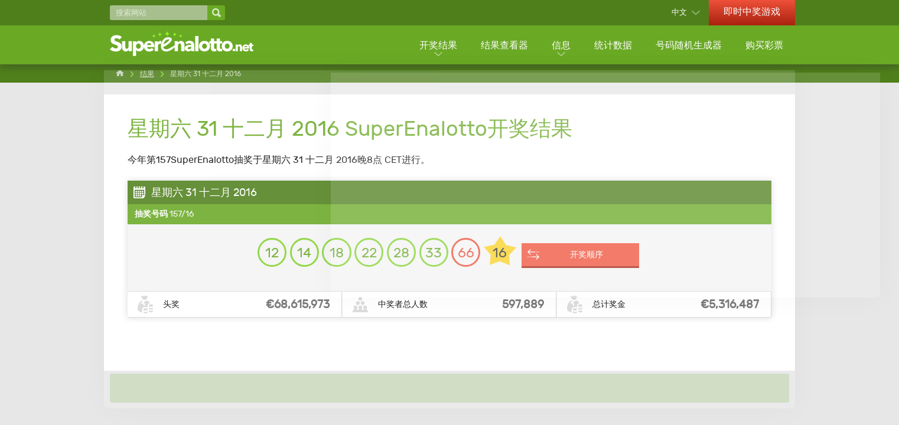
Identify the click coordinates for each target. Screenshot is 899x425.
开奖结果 (435, 45)
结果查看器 (502, 45)
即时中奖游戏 (752, 11)
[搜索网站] (158, 12)
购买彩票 (764, 45)
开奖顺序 (601, 258)
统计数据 (612, 45)
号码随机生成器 (688, 45)
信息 (559, 45)
